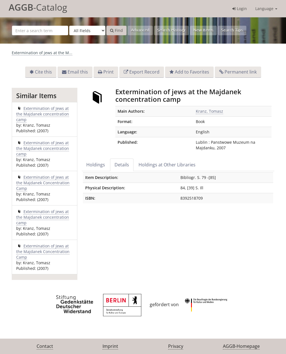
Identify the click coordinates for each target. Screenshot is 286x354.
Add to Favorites (192, 72)
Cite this (43, 72)
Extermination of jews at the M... (42, 52)
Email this (78, 72)
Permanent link (241, 72)
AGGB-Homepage (241, 346)
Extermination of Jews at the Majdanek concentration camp (42, 114)
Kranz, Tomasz (209, 111)
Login (239, 8)
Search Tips (232, 30)
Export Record (144, 72)
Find (116, 30)
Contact (45, 346)
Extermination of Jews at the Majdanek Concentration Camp (43, 182)
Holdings (95, 165)
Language (266, 8)
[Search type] (87, 30)
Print (108, 72)
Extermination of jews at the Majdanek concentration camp (42, 217)
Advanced (140, 30)
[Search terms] (40, 30)
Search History (171, 30)
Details (122, 165)
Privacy (175, 346)
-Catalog (38, 7)
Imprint (110, 346)
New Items (203, 30)
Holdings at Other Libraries (167, 165)
